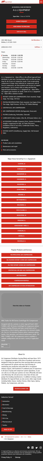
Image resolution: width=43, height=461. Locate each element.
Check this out (4, 345)
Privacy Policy (6, 457)
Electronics (5, 405)
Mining (4, 415)
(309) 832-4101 (21, 47)
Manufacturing (6, 411)
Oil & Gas (4, 418)
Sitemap (17, 457)
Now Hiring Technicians (18, 26)
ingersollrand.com (21, 389)
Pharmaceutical (6, 422)
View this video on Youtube (21, 305)
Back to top (8, 429)
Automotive (5, 401)
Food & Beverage (7, 408)
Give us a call (21, 32)
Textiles (4, 425)
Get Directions (35, 40)
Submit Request (16, 21)
